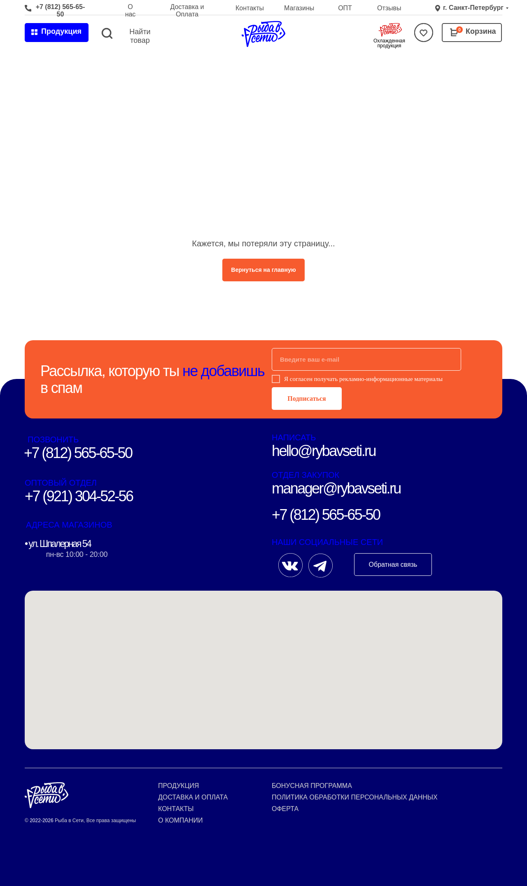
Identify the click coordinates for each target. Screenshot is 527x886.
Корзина (481, 31)
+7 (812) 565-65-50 (60, 10)
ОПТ (345, 8)
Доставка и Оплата (187, 10)
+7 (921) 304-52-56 (79, 496)
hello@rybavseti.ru (323, 450)
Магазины (299, 8)
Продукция (178, 785)
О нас (130, 10)
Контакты (250, 8)
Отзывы (389, 8)
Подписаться (306, 398)
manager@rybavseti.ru (336, 488)
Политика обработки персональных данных (355, 797)
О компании (180, 820)
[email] (366, 359)
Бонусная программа (312, 785)
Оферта (285, 808)
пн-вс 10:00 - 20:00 (76, 554)
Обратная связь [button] (393, 564)
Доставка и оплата (193, 797)
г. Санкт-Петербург (473, 7)
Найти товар (139, 36)
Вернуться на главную (263, 270)
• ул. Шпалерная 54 (58, 543)
